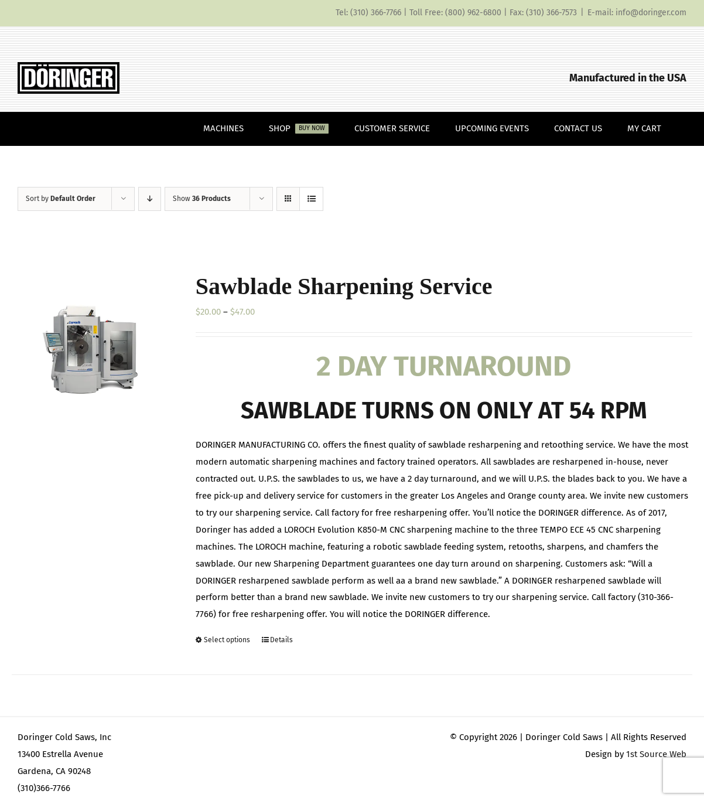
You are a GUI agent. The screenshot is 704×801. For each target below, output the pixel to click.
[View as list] (311, 199)
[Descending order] (149, 199)
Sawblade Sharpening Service (344, 286)
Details (281, 640)
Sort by (60, 199)
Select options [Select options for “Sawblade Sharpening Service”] (227, 640)
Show (202, 199)
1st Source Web (656, 754)
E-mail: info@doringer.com (636, 13)
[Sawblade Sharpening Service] (90, 348)
